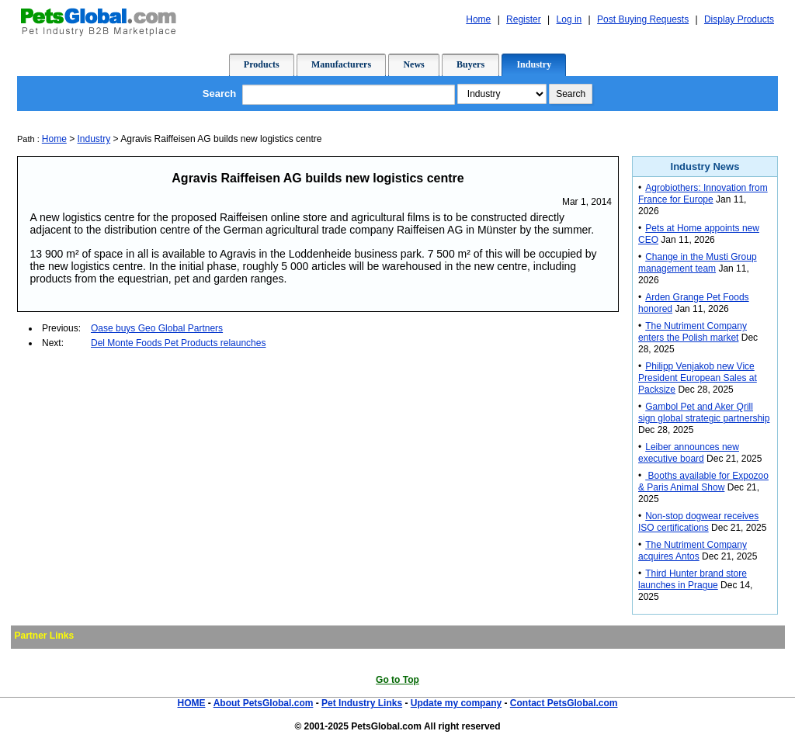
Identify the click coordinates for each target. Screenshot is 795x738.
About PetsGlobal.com (264, 703)
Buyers (470, 64)
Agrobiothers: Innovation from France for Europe (703, 193)
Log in (569, 19)
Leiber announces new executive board (688, 453)
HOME (191, 703)
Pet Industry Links (361, 703)
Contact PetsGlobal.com (564, 703)
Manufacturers (341, 64)
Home (478, 19)
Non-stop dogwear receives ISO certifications (698, 522)
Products (261, 64)
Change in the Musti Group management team (697, 262)
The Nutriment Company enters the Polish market (692, 331)
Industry (533, 64)
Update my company (456, 703)
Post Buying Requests (643, 19)
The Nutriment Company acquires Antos (692, 550)
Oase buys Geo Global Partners (157, 328)
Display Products (739, 19)
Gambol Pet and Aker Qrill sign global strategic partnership (703, 412)
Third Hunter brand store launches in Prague (692, 579)
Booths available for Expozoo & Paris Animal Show (703, 481)
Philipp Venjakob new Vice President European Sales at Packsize (697, 378)
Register (523, 19)
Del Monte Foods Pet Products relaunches (178, 343)
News (413, 64)
